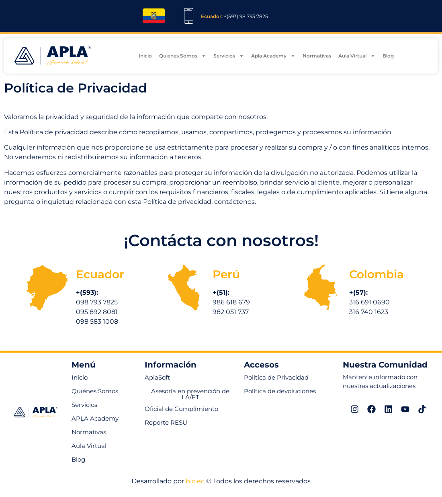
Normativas (317, 57)
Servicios (228, 57)
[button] (166, 424)
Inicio (145, 57)
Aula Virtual (356, 57)
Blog (388, 57)
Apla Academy (273, 57)
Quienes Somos (182, 57)
